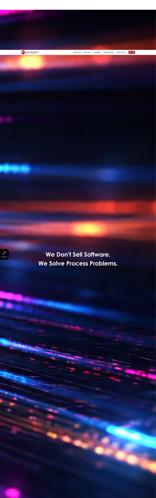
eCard (69, 164)
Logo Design (102, 164)
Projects (77, 2)
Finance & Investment (77, 160)
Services (87, 2)
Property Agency (116, 160)
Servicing (60, 160)
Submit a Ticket (78, 484)
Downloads (109, 2)
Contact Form (85, 266)
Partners (97, 2)
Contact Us (121, 2)
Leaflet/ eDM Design (84, 164)
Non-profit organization (43, 160)
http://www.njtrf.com (81, 142)
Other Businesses (56, 164)
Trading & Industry (97, 160)
